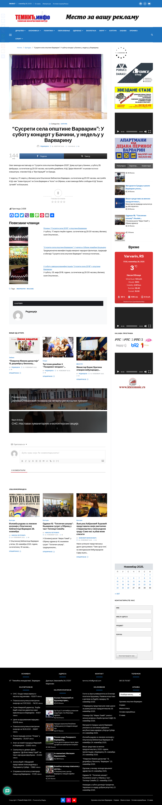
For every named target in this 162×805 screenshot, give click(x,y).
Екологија (91, 31)
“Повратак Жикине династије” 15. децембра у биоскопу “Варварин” (24, 363)
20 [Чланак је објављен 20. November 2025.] (134, 585)
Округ (102, 31)
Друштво (20, 31)
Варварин (22, 289)
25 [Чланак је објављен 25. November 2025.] (123, 588)
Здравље (78, 31)
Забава (123, 31)
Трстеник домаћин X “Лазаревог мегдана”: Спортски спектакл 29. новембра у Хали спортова (56, 368)
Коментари (146, 166)
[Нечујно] (145, 131)
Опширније (15, 373)
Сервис (122, 705)
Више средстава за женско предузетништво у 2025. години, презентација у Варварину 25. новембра (99, 749)
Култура (113, 31)
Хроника (134, 31)
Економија (35, 31)
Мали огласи (124, 708)
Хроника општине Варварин (130, 701)
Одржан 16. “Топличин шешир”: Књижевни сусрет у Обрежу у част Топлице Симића (58, 526)
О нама (38, 4)
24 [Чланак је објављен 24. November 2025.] (117, 588)
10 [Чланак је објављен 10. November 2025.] (117, 581)
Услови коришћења (60, 4)
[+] (57, 461)
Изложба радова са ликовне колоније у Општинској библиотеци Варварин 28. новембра (23, 527)
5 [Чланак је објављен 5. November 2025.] (128, 578)
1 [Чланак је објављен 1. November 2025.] (144, 575)
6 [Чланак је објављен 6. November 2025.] (133, 578)
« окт (117, 593)
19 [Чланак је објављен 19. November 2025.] (128, 585)
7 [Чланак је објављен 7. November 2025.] (139, 578)
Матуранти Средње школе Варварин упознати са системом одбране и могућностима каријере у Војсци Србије (99, 727)
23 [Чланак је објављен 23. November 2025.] (150, 585)
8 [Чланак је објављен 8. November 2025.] (144, 578)
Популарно (121, 166)
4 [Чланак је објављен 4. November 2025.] (122, 578)
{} (54, 461)
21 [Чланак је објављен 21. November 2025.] (139, 585)
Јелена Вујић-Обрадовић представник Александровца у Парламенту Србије (25, 764)
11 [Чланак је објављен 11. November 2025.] (123, 581)
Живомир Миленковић (87, 538)
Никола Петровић (19, 535)
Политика (49, 31)
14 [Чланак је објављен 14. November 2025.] (139, 581)
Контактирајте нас (127, 656)
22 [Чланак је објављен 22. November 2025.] (144, 585)
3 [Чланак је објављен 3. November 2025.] (117, 578)
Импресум (47, 4)
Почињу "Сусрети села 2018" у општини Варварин (65, 228)
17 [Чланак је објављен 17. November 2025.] (117, 585)
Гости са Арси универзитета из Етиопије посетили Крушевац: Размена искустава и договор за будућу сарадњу (99, 696)
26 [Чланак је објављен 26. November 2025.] (128, 588)
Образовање (64, 31)
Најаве (31, 289)
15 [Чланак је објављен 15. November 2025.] (144, 581)
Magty (43, 800)
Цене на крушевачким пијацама (26, 719)
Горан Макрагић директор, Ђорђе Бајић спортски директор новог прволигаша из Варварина (26, 710)
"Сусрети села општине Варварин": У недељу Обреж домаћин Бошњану (74, 247)
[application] (134, 123)
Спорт (19, 39)
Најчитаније (134, 166)
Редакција (43, 146)
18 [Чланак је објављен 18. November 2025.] (123, 585)
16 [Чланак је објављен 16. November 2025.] (150, 581)
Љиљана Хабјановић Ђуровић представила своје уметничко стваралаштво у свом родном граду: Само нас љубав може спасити (91, 528)
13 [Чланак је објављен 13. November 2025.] (133, 581)
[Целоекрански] (149, 131)
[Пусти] (118, 131)
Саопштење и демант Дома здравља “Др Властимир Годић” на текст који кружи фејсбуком (27, 752)
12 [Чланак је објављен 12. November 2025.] (128, 581)
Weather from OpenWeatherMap (133, 301)
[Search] (152, 35)
